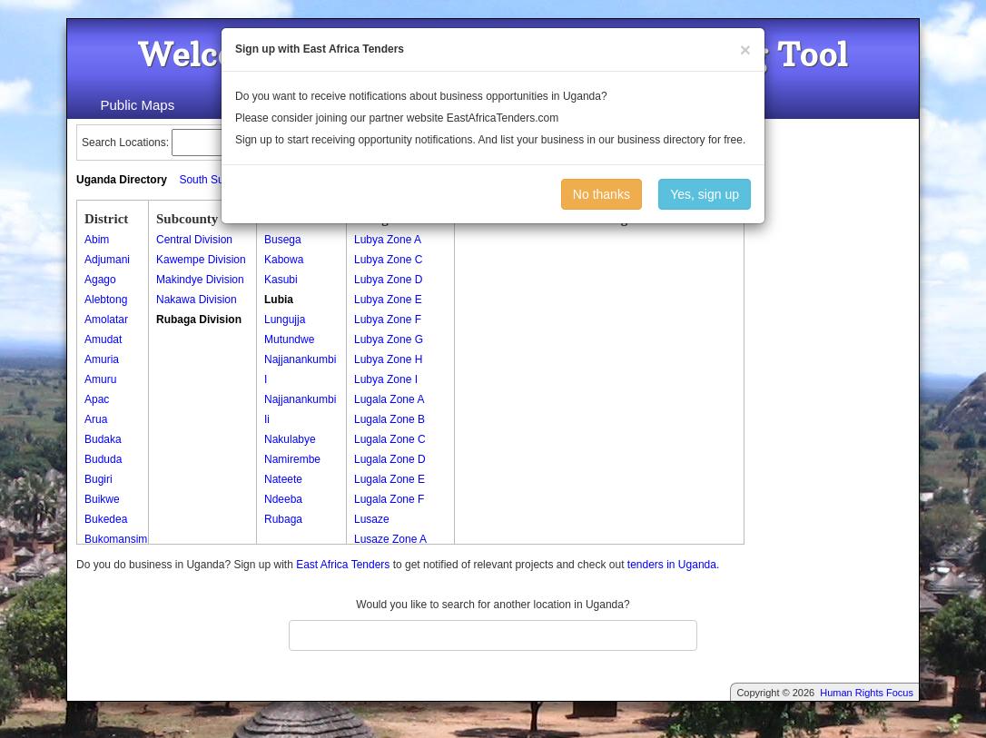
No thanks (601, 194)
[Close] (745, 49)
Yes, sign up (704, 194)
